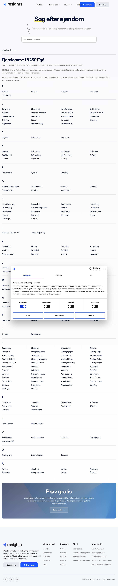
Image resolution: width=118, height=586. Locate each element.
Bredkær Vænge (8, 116)
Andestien (94, 91)
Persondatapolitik (79, 556)
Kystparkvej (94, 254)
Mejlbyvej (5, 285)
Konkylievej (94, 246)
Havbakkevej (7, 208)
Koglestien (64, 246)
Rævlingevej (36, 334)
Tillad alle (90, 315)
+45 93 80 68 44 (106, 560)
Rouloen (5, 334)
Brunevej (93, 120)
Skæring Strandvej (67, 363)
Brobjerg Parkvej (66, 116)
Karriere (63, 553)
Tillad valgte (59, 315)
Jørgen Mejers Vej (38, 233)
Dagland (5, 137)
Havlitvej (63, 208)
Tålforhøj (93, 406)
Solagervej (94, 366)
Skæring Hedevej (8, 359)
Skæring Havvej (96, 355)
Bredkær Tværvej (96, 113)
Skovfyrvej (6, 352)
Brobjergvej (94, 116)
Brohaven (5, 120)
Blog (44, 564)
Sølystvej (93, 385)
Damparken (64, 137)
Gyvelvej (34, 190)
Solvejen (5, 374)
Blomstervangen (66, 109)
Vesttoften (64, 437)
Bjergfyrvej (6, 109)
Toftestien (94, 402)
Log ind (102, 5)
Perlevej (34, 320)
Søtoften (34, 388)
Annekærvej (6, 95)
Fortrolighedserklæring (81, 560)
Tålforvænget (36, 410)
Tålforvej (5, 410)
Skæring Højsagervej (39, 359)
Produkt (63, 556)
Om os (62, 549)
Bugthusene (6, 124)
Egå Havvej (64, 151)
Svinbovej (5, 385)
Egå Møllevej (36, 155)
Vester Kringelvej (37, 437)
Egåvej (92, 155)
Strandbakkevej (66, 377)
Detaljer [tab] (59, 275)
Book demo (11, 565)
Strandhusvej (95, 377)
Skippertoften (65, 348)
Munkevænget (7, 289)
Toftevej (34, 406)
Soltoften (93, 370)
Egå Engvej (35, 151)
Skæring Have (65, 355)
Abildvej (5, 91)
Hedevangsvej (95, 211)
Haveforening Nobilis (39, 208)
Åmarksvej (94, 469)
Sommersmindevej (38, 374)
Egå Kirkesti (94, 151)
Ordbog (63, 564)
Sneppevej (35, 366)
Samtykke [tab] (27, 275)
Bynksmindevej (37, 124)
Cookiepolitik (77, 549)
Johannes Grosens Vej (10, 233)
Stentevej (5, 377)
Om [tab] (91, 275)
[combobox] (59, 39)
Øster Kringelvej (37, 455)
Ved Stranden (7, 437)
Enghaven (35, 159)
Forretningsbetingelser (81, 553)
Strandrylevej (7, 381)
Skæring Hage (36, 355)
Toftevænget (65, 406)
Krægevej (35, 254)
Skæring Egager (66, 352)
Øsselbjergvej (7, 455)
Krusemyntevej (7, 254)
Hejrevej (5, 215)
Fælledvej (64, 173)
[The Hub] (17, 579)
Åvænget (93, 472)
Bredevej (5, 113)
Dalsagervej (35, 137)
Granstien (64, 186)
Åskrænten (6, 472)
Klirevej (34, 246)
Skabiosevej (6, 348)
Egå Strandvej (65, 155)
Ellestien (5, 159)
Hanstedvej (35, 204)
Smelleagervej (7, 366)
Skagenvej (35, 348)
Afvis (28, 315)
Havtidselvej (65, 211)
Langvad (5, 268)
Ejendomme (47, 553)
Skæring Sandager (9, 363)
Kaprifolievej (6, 246)
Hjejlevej (93, 215)
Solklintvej (35, 370)
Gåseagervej (65, 190)
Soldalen (5, 370)
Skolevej (93, 348)
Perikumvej (6, 320)
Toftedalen (35, 402)
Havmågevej (6, 211)
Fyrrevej (34, 173)
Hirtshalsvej (64, 215)
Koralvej (5, 250)
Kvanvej (63, 254)
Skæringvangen (96, 363)
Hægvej (34, 219)
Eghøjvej (5, 151)
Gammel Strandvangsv (10, 186)
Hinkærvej (35, 215)
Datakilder (47, 560)
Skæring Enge (95, 352)
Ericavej (63, 159)
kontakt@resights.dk (103, 564)
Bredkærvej (35, 116)
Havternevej (36, 211)
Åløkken (63, 469)
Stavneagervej (66, 374)
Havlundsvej (94, 208)
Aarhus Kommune (10, 50)
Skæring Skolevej (37, 363)
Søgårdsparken (66, 385)
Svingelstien (35, 385)
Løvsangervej (7, 271)
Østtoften (64, 455)
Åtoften (63, 472)
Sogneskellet (65, 366)
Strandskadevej (37, 381)
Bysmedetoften (66, 124)
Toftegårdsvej (65, 402)
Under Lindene (7, 424)
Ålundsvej (35, 469)
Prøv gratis (87, 5)
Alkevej (34, 91)
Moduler (46, 549)
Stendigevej (94, 374)
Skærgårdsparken (38, 352)
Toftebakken (6, 402)
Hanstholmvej (65, 204)
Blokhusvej (35, 109)
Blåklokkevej (95, 109)
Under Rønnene (37, 424)
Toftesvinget (6, 406)
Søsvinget (5, 388)
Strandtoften (65, 381)
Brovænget (64, 120)
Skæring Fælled (8, 355)
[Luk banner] (104, 269)
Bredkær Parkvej (66, 113)
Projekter (46, 556)
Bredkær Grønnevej (38, 113)
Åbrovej (5, 469)
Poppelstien (94, 320)
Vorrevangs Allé (8, 441)
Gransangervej (36, 186)
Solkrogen (64, 370)
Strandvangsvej (96, 381)
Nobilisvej (5, 303)
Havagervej (94, 204)
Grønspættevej (7, 190)
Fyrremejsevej (7, 173)
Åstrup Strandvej (37, 472)
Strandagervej (36, 377)
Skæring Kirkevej (66, 359)
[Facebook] (5, 579)
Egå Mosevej (7, 155)
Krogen (93, 250)
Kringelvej (64, 250)
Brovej (33, 120)
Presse (63, 560)
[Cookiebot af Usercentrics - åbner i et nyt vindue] (90, 269)
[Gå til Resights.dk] (12, 4)
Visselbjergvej (95, 437)
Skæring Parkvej (96, 359)
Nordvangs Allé (8, 306)
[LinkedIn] (11, 579)
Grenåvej (93, 186)
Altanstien (64, 91)
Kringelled (35, 250)
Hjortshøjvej (6, 219)
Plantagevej (65, 320)
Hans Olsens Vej (8, 204)
